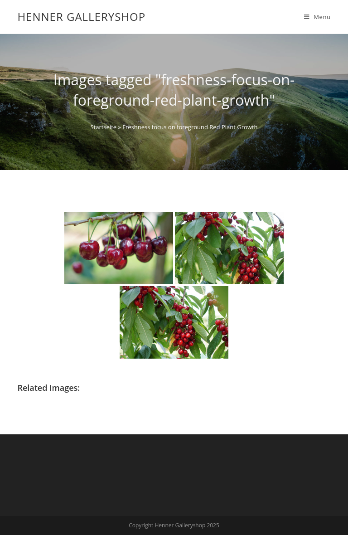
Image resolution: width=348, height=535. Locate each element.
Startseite (103, 127)
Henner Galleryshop (81, 16)
